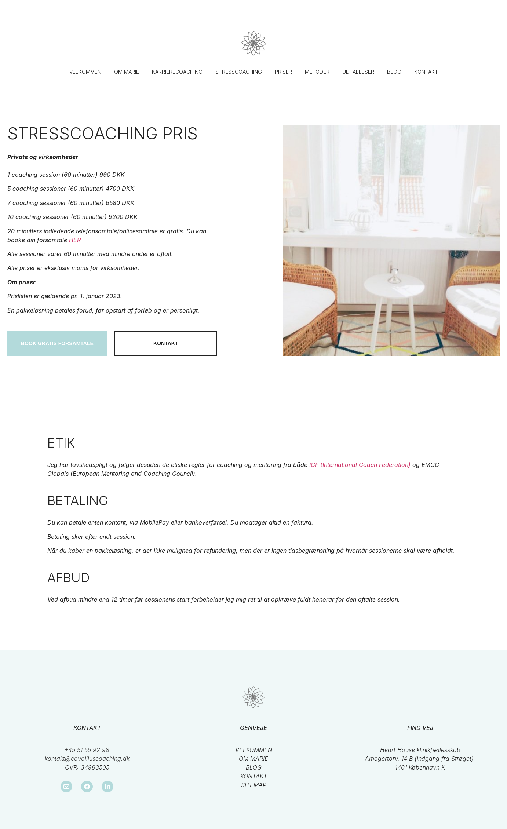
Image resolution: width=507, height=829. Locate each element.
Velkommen (85, 72)
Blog (394, 72)
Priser (283, 72)
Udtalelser (358, 72)
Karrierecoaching (177, 72)
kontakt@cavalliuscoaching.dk (87, 758)
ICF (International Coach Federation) (360, 464)
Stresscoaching (238, 72)
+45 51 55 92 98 (87, 749)
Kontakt (426, 72)
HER (75, 240)
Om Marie (126, 72)
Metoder (317, 72)
